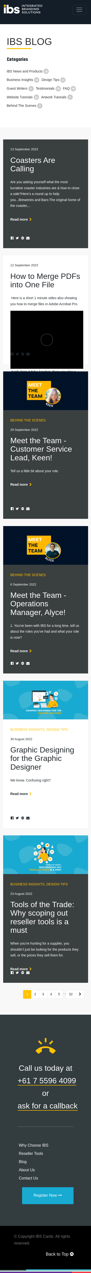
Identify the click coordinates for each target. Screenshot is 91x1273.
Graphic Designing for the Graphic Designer (42, 758)
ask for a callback (48, 1105)
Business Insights (23, 80)
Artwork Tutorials (57, 97)
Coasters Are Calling (32, 164)
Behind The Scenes (25, 106)
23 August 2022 (21, 894)
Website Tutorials (23, 97)
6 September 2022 (23, 584)
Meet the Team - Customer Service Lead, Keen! (41, 449)
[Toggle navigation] (79, 9)
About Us (27, 1170)
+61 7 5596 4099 (47, 1080)
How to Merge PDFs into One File (45, 280)
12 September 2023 (24, 265)
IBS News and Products (28, 71)
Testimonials (48, 88)
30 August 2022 (21, 739)
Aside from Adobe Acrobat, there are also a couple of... (45, 337)
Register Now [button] (47, 1195)
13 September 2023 (24, 149)
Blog (23, 1162)
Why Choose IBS (34, 1145)
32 (71, 994)
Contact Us (28, 1178)
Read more (21, 219)
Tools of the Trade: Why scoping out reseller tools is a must (42, 917)
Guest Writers (20, 88)
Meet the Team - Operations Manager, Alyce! (38, 603)
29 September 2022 (24, 430)
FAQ (69, 88)
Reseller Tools (31, 1153)
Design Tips (53, 80)
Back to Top (60, 1254)
